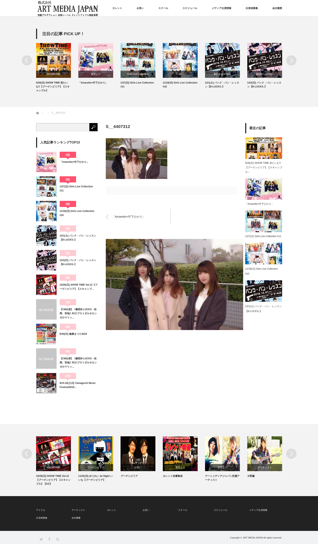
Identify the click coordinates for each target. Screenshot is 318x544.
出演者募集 (252, 8)
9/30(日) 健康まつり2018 (73, 334)
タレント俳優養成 (172, 476)
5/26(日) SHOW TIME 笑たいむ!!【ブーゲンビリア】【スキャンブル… (263, 167)
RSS (57, 539)
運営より (96, 74)
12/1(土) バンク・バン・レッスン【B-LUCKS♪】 (222, 84)
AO (180, 74)
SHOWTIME (53, 74)
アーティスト (90, 8)
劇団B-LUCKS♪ (222, 74)
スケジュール (189, 8)
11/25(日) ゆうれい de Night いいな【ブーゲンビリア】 (95, 478)
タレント (117, 8)
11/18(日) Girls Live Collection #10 (180, 84)
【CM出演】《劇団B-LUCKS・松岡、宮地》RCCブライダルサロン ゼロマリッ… (79, 313)
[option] (57, 68)
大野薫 (251, 476)
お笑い (140, 8)
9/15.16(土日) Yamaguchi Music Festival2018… (78, 385)
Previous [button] (27, 60)
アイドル (64, 8)
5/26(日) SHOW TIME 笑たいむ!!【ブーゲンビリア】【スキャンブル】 (53, 86)
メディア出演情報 (221, 8)
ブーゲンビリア (95, 467)
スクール (163, 8)
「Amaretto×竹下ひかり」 (93, 82)
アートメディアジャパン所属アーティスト (222, 478)
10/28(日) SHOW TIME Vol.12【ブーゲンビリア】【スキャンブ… (78, 286)
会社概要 (277, 8)
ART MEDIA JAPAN (253, 537)
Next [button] (291, 60)
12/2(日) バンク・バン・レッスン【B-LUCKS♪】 (264, 84)
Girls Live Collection (138, 74)
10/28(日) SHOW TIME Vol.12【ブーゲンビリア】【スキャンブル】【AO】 (53, 480)
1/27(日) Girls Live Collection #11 (137, 84)
